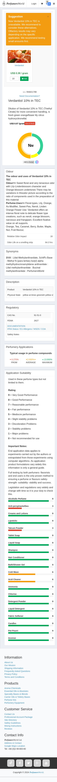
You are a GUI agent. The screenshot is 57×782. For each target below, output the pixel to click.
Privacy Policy (10, 674)
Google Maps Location (14, 746)
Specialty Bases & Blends (16, 694)
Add (24, 79)
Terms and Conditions (14, 677)
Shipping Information (13, 668)
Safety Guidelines (12, 723)
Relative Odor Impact (30, 236)
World (15, 3)
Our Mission (9, 665)
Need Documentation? (29, 96)
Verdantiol (19, 65)
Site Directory (10, 720)
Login (33, 3)
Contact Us (9, 714)
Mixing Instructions (12, 726)
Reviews (8, 729)
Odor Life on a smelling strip (30, 242)
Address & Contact (13, 743)
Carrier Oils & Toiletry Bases (17, 697)
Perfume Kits (10, 700)
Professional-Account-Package (18, 717)
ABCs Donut (28, 162)
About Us (8, 662)
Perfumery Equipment (14, 703)
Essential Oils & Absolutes (16, 691)
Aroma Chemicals (12, 688)
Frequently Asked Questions (17, 671)
